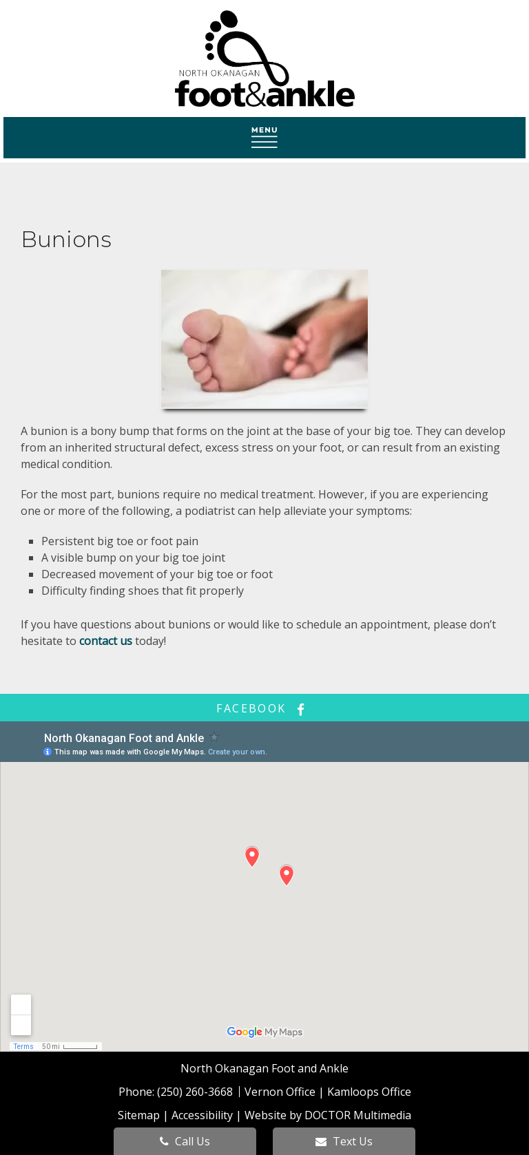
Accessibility (202, 1115)
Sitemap (139, 1115)
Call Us (185, 1141)
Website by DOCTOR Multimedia (328, 1115)
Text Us (344, 1141)
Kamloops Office (369, 1091)
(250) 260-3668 (196, 1091)
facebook (264, 708)
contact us (105, 640)
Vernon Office (280, 1091)
